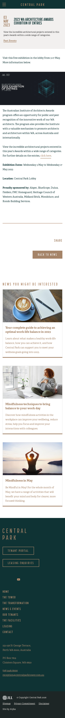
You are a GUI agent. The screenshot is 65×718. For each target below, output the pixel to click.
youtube (18, 579)
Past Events (9, 40)
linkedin (13, 579)
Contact (8, 632)
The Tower (9, 597)
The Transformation (16, 603)
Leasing (7, 626)
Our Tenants (10, 614)
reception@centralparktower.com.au (23, 675)
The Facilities (12, 620)
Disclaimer (44, 703)
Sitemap (7, 703)
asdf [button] (60, 4)
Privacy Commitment (24, 703)
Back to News (47, 254)
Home (6, 591)
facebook (3, 579)
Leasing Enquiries (21, 563)
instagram (8, 579)
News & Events (12, 609)
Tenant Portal (18, 550)
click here (45, 155)
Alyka (13, 709)
